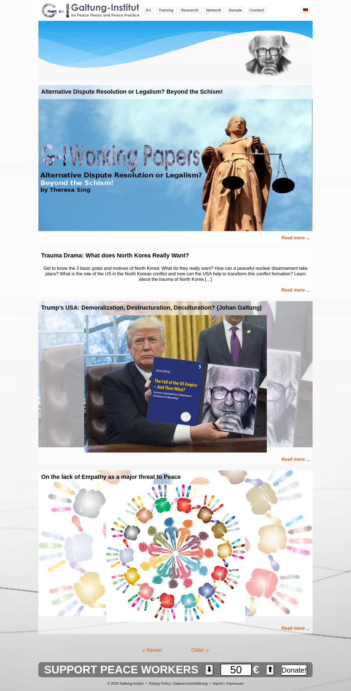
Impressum (235, 683)
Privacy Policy (160, 683)
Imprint (218, 683)
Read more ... (296, 237)
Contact (257, 10)
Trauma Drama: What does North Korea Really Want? (115, 255)
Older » (200, 650)
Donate (235, 10)
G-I (148, 10)
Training (165, 10)
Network (213, 10)
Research (190, 10)
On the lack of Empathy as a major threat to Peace (111, 477)
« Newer (152, 650)
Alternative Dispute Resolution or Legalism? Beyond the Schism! (132, 91)
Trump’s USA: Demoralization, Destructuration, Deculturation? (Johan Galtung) (151, 307)
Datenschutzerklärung (190, 683)
